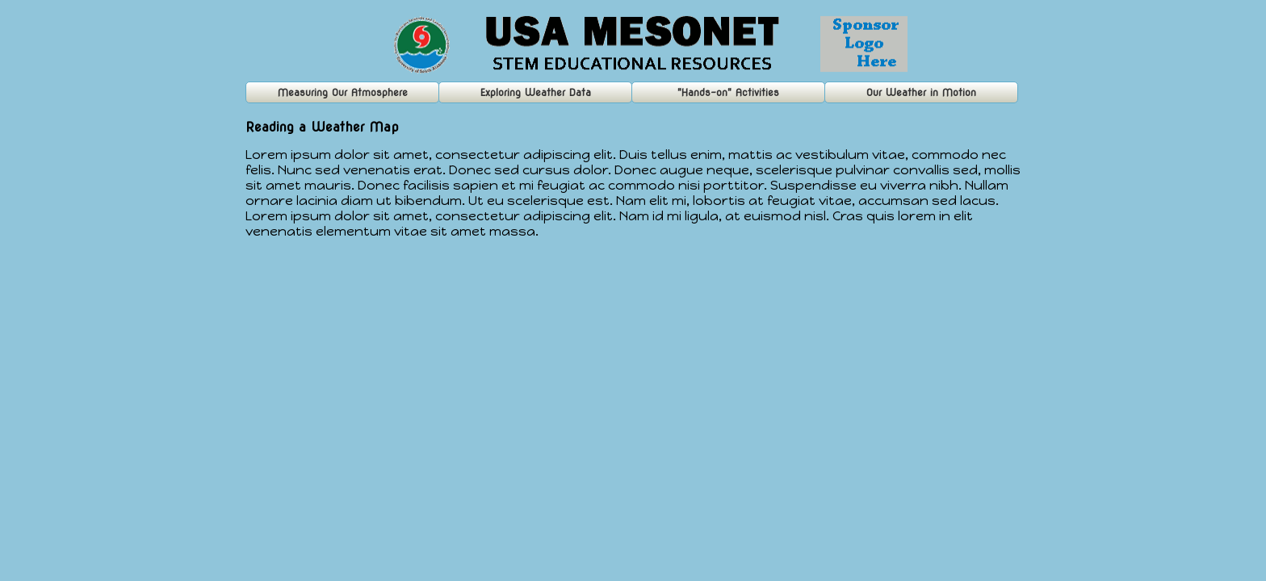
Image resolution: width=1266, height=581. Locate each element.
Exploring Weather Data (535, 92)
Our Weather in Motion (921, 92)
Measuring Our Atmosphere (343, 92)
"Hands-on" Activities (728, 92)
